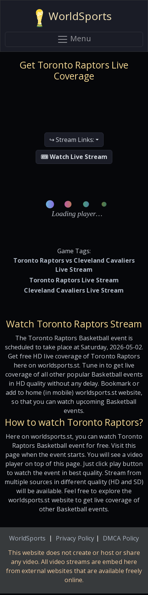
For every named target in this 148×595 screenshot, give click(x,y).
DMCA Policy (121, 538)
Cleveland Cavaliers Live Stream (74, 290)
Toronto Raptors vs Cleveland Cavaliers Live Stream (74, 265)
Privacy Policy (75, 538)
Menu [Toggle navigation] (74, 39)
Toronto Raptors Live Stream (74, 280)
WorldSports (27, 538)
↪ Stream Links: (71, 140)
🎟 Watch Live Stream (74, 157)
